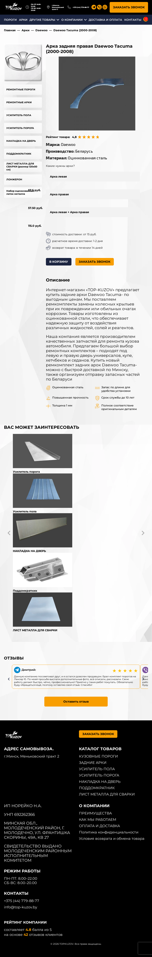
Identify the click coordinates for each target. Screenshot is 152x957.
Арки (25, 30)
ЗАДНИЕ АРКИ (92, 762)
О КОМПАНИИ (72, 20)
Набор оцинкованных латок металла (20, 192)
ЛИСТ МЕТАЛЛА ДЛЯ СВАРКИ (107, 794)
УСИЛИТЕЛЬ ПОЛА (18, 115)
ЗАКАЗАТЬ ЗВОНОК (129, 7)
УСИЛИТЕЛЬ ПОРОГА (20, 128)
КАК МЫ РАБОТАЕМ (97, 819)
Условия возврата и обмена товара (111, 838)
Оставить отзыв (76, 701)
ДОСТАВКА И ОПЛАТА (105, 20)
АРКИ (23, 20)
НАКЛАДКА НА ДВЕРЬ (21, 140)
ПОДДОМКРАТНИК (18, 153)
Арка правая (59, 194)
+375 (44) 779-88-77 (81, 7)
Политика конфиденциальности (108, 832)
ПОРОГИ (10, 20)
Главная (10, 30)
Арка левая (58, 176)
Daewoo (41, 30)
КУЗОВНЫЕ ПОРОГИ (98, 756)
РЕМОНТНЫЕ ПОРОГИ (20, 89)
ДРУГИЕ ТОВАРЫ (42, 20)
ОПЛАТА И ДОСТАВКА (99, 826)
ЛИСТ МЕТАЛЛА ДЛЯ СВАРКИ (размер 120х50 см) (21, 166)
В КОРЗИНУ (58, 262)
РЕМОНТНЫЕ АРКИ (19, 102)
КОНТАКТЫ (132, 20)
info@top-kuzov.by (20, 907)
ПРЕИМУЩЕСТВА (95, 813)
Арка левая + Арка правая (69, 212)
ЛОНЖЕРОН (14, 179)
